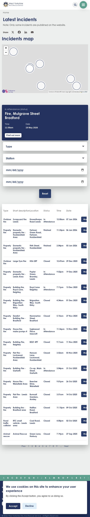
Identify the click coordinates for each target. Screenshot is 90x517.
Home (6, 12)
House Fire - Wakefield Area (20, 382)
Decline (29, 506)
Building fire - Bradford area (19, 408)
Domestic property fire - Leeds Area (19, 274)
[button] (41, 86)
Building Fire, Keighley (19, 343)
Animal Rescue (20, 434)
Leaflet (83, 92)
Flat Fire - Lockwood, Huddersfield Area (19, 356)
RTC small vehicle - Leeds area (20, 423)
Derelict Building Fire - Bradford (19, 318)
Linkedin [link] (26, 32)
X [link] (13, 32)
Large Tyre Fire (19, 261)
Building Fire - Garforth (19, 369)
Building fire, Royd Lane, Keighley (18, 289)
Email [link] (32, 32)
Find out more (13, 135)
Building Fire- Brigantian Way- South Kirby (19, 304)
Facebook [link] (19, 32)
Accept (13, 506)
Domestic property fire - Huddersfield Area (19, 233)
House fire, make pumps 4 (20, 330)
